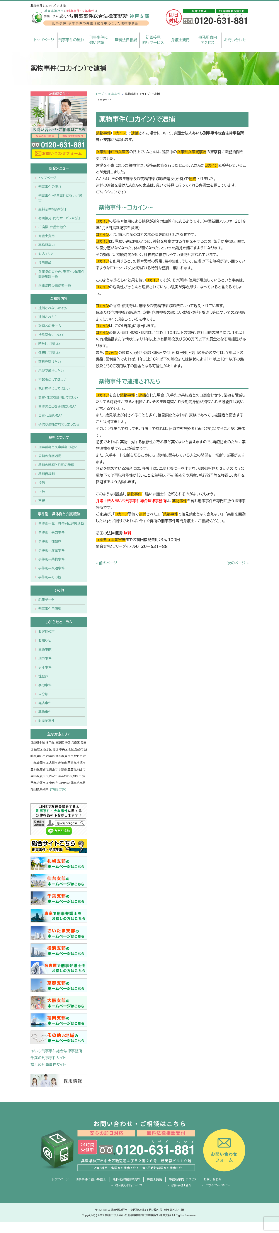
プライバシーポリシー (218, 1185)
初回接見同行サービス (153, 40)
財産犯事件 (46, 721)
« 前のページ (106, 563)
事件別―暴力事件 (51, 532)
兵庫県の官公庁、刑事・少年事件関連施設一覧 (61, 274)
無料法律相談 (126, 40)
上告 (41, 492)
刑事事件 (114, 94)
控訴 (41, 483)
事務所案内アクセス (207, 40)
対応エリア (45, 254)
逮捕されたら (48, 317)
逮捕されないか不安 (53, 308)
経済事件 (44, 703)
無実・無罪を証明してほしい (58, 397)
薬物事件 (44, 712)
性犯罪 (43, 676)
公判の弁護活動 (49, 456)
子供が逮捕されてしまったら (58, 424)
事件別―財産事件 (51, 550)
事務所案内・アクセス (183, 1179)
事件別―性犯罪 (49, 541)
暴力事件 (44, 685)
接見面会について (51, 335)
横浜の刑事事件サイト (48, 1065)
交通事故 (44, 649)
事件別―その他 (49, 577)
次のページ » (237, 563)
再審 (41, 501)
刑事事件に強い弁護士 (98, 40)
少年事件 (44, 667)
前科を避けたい (49, 362)
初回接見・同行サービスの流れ (60, 218)
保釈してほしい (49, 353)
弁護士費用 (180, 40)
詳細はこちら (58, 789)
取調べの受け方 (49, 326)
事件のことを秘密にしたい (57, 406)
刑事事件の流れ (71, 40)
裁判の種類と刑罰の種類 (56, 465)
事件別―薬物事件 (51, 559)
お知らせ (44, 640)
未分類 (43, 694)
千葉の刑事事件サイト (48, 1058)
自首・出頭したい (50, 415)
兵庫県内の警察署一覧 (54, 285)
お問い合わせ (235, 40)
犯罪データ (46, 600)
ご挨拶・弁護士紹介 (52, 227)
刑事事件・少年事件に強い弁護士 (60, 198)
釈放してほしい (49, 344)
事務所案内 (46, 245)
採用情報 (44, 263)
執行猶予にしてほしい (54, 388)
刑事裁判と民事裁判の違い (57, 447)
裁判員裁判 (46, 474)
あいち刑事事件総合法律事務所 (56, 1051)
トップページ (44, 40)
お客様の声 (46, 631)
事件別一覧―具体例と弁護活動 (61, 523)
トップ (100, 94)
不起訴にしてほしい (52, 379)
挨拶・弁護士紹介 (181, 1185)
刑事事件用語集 (49, 609)
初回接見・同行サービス (128, 1185)
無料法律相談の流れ (53, 209)
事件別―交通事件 (51, 568)
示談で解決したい (51, 371)
